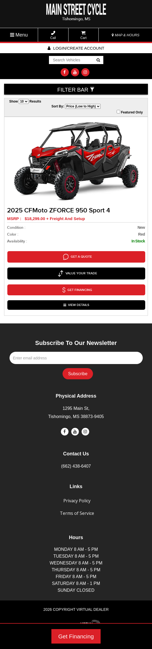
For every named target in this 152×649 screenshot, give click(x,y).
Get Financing (76, 636)
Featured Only (130, 112)
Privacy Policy (77, 485)
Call (53, 35)
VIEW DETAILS (76, 291)
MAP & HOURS (125, 35)
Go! (97, 60)
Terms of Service (77, 498)
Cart (83, 35)
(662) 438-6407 (76, 450)
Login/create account (76, 48)
